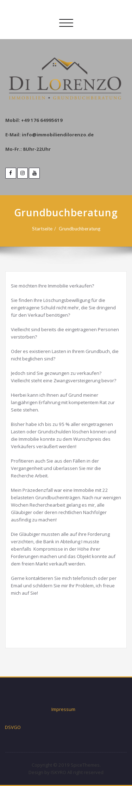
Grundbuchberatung (79, 228)
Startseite (42, 228)
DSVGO (13, 727)
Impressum (63, 709)
